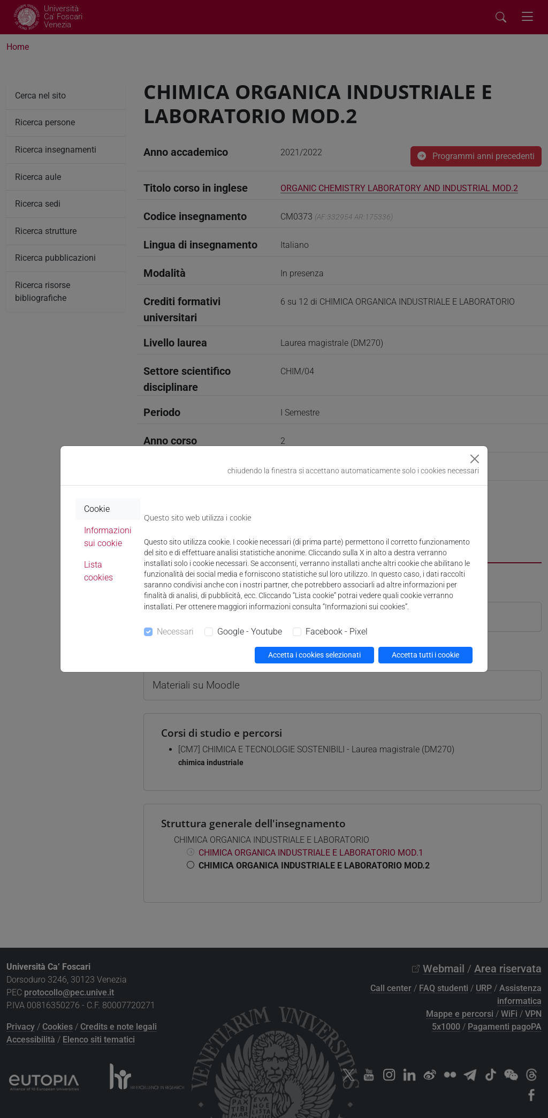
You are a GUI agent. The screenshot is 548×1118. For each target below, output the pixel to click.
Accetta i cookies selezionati (314, 655)
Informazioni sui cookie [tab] (108, 536)
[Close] (474, 458)
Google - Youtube (249, 631)
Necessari (175, 631)
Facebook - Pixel (337, 631)
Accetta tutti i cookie (425, 655)
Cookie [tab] (97, 509)
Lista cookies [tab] (98, 571)
